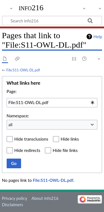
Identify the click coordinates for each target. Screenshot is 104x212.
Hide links (70, 138)
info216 (31, 7)
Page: (12, 91)
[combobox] (52, 102)
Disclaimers (12, 204)
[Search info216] (52, 20)
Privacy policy (14, 198)
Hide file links (65, 150)
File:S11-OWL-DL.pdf (23, 70)
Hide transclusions (31, 138)
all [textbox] (10, 124)
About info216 (44, 198)
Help (97, 36)
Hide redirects (27, 150)
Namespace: (18, 115)
